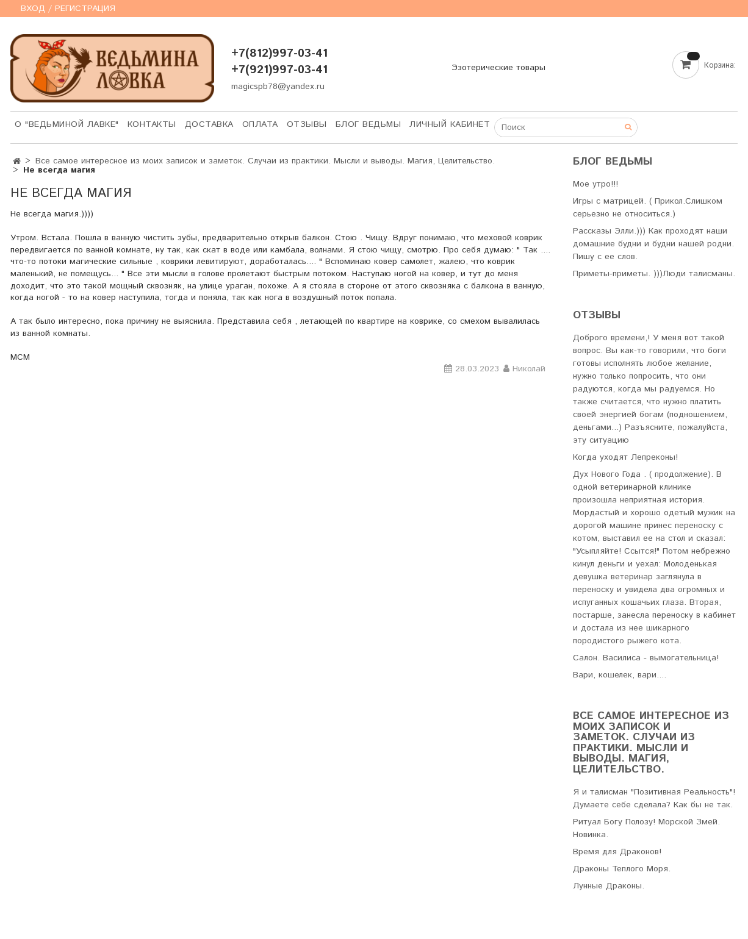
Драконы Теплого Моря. (622, 869)
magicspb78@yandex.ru (278, 86)
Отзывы (307, 124)
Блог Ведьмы (368, 124)
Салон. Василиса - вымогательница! (646, 658)
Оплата (260, 124)
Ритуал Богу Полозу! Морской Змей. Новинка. (646, 828)
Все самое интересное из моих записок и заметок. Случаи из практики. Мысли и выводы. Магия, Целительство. (265, 161)
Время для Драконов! (617, 852)
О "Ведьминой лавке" (67, 124)
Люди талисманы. (699, 274)
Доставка (209, 124)
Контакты (152, 124)
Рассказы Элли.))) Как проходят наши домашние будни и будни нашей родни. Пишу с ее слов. (653, 244)
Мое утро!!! (595, 184)
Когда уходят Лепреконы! (625, 457)
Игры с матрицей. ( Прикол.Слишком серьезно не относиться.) (647, 207)
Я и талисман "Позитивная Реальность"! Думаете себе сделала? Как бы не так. (654, 798)
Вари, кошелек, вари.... (619, 675)
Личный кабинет (449, 124)
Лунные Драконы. (608, 886)
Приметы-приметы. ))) (618, 274)
